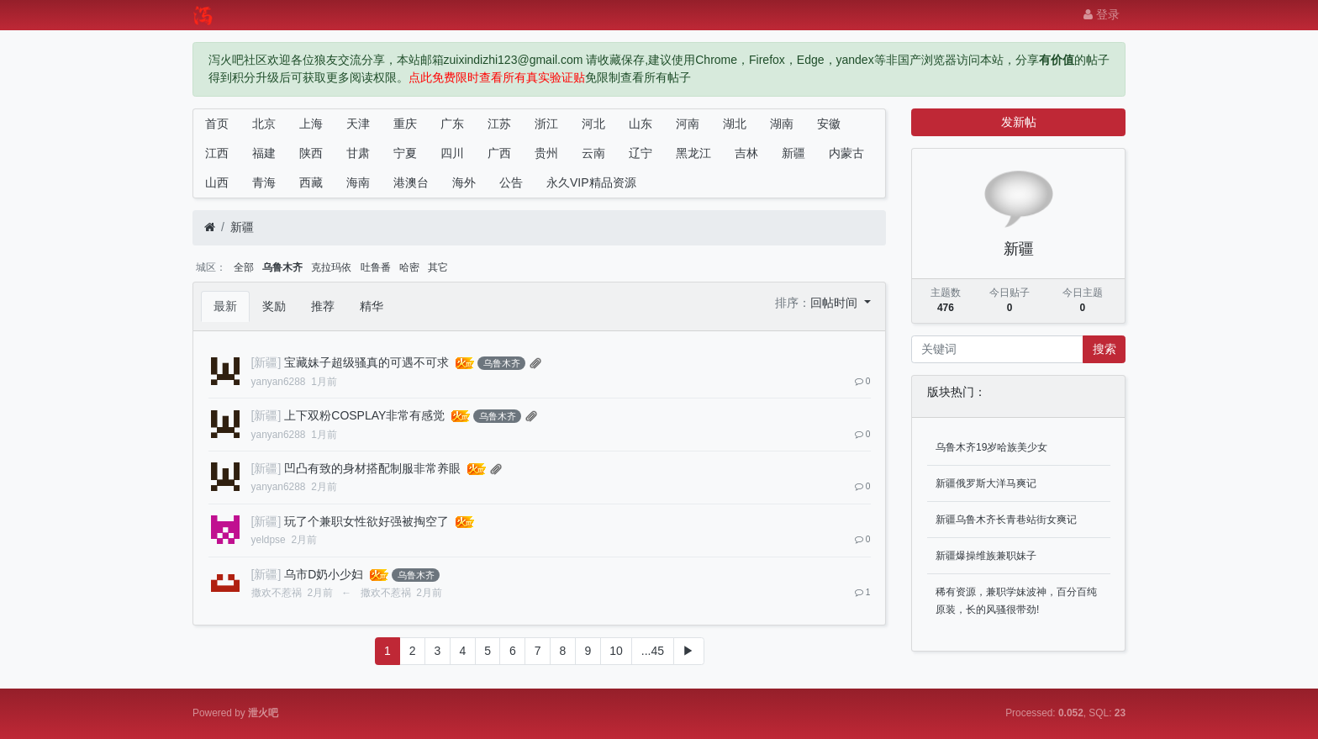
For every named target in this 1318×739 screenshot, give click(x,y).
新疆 (793, 153)
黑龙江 (693, 153)
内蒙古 (846, 153)
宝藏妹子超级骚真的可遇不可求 (366, 362)
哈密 (409, 267)
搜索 (1104, 349)
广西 (499, 153)
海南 (358, 182)
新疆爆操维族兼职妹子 (986, 556)
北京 (264, 123)
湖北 (734, 123)
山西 (217, 182)
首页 (217, 123)
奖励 (274, 306)
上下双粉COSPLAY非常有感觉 (364, 415)
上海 (311, 123)
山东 (640, 123)
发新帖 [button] (1018, 122)
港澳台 (411, 182)
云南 (593, 153)
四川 (452, 153)
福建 (264, 153)
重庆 (405, 123)
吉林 (746, 153)
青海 (264, 182)
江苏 (499, 123)
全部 (244, 267)
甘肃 (358, 153)
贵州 (546, 153)
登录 (1101, 14)
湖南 (781, 123)
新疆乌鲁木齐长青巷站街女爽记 (1006, 519)
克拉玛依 (331, 267)
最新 (225, 306)
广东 (452, 123)
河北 (593, 123)
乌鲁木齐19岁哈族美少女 (991, 447)
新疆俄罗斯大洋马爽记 (986, 483)
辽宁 (640, 153)
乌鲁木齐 (282, 267)
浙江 (546, 123)
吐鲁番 (376, 267)
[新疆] (266, 362)
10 (616, 650)
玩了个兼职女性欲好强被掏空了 (366, 521)
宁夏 (405, 153)
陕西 (311, 153)
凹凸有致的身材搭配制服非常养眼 (372, 468)
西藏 (311, 182)
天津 (358, 123)
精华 (371, 306)
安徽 (829, 123)
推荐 (323, 306)
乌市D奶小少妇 (323, 574)
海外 (464, 182)
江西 (217, 153)
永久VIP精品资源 (591, 182)
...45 (652, 650)
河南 (687, 123)
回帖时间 (835, 302)
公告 (511, 182)
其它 (438, 267)
